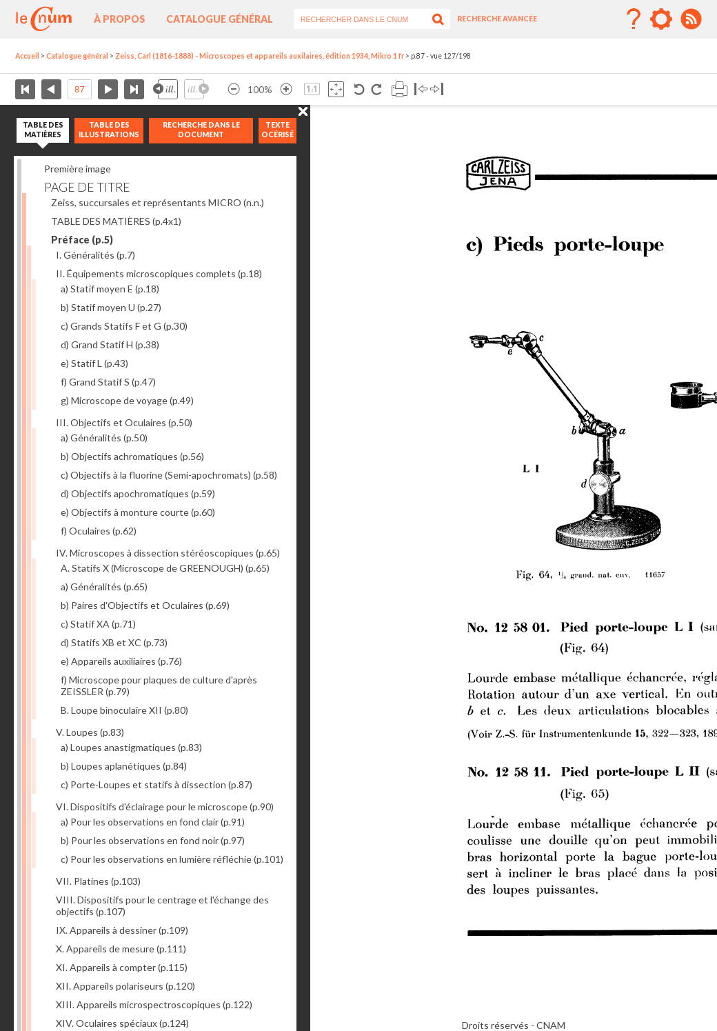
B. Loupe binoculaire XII (124, 710)
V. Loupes (90, 732)
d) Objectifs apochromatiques (138, 493)
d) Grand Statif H (110, 344)
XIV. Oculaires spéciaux (122, 1023)
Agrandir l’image (286, 89)
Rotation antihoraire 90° (359, 89)
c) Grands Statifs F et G (124, 326)
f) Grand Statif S (108, 382)
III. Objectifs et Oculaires (124, 422)
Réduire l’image (234, 89)
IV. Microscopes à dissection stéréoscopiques (168, 553)
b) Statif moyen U (111, 307)
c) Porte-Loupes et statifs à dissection (156, 784)
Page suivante (108, 89)
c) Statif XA (98, 624)
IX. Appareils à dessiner (122, 930)
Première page (25, 89)
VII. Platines (98, 881)
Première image (77, 168)
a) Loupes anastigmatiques (131, 747)
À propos (119, 19)
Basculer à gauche (420, 89)
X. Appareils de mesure (121, 948)
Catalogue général (219, 19)
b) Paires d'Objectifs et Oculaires (145, 605)
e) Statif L (94, 363)
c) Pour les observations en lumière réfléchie (172, 859)
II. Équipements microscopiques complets (159, 273)
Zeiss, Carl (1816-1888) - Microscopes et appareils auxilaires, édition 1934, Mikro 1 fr (259, 56)
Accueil (27, 56)
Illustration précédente (165, 89)
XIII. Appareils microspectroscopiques (154, 1004)
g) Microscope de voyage (127, 400)
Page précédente (51, 89)
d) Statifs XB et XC (114, 642)
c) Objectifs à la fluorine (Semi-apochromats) (169, 475)
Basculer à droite (436, 89)
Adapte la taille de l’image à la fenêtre (336, 89)
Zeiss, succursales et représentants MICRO (157, 202)
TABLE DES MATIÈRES (116, 221)
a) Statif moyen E (110, 288)
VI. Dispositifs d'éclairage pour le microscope (165, 806)
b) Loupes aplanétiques (124, 766)
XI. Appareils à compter (122, 967)
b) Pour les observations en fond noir (153, 840)
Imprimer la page (399, 89)
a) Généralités (104, 437)
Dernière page (134, 89)
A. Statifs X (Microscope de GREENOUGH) (165, 568)
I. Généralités (95, 255)
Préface (82, 240)
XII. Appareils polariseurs (125, 986)
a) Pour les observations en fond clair (153, 822)
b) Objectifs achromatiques (132, 456)
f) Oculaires (99, 531)
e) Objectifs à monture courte (138, 512)
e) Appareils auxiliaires (121, 661)
